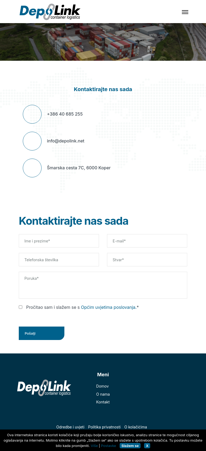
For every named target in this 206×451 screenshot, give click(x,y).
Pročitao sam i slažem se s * (79, 307)
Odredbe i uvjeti (70, 427)
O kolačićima (135, 427)
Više (94, 445)
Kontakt (103, 402)
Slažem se (130, 445)
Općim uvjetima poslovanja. (109, 307)
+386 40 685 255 (65, 114)
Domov (102, 386)
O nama (103, 394)
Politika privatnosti (104, 427)
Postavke (108, 445)
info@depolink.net (65, 141)
